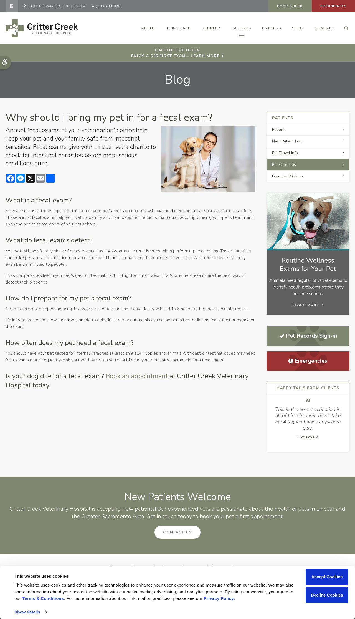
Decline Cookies (327, 595)
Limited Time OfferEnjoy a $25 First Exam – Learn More (175, 53)
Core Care (179, 28)
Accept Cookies (327, 576)
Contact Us (177, 532)
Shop (297, 28)
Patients (241, 28)
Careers (271, 28)
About (148, 28)
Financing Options (288, 176)
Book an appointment (137, 376)
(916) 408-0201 (109, 6)
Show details (27, 612)
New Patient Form (288, 141)
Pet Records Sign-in (308, 336)
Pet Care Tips (284, 164)
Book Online (290, 6)
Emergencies (333, 6)
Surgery (211, 28)
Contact (325, 28)
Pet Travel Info (285, 153)
